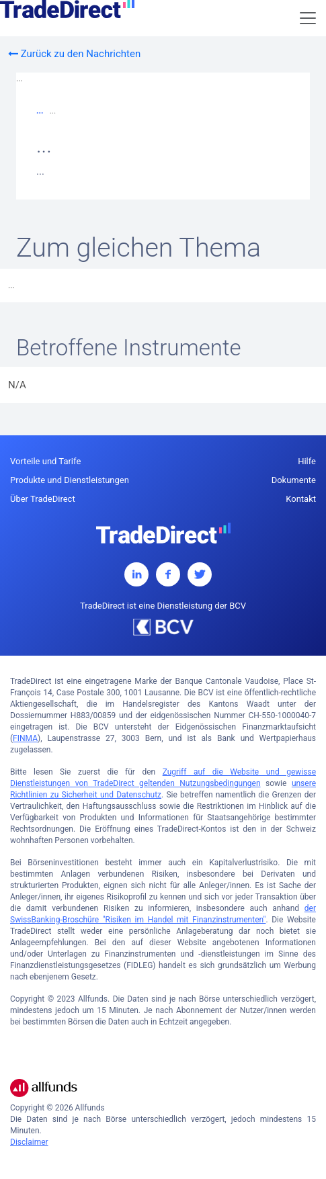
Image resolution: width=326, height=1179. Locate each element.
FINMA (25, 738)
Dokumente (294, 480)
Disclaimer (29, 1142)
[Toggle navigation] (308, 18)
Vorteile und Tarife (45, 461)
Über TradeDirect (42, 499)
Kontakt (301, 499)
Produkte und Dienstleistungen (69, 480)
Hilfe (307, 461)
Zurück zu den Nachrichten (74, 54)
